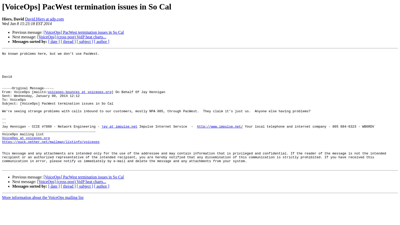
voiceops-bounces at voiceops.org (79, 100)
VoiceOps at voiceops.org (26, 155)
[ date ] (54, 41)
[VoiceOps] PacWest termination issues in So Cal (84, 32)
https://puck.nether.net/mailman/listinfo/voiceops (50, 160)
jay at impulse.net (119, 141)
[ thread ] (68, 41)
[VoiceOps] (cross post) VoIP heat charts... (71, 37)
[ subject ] (85, 41)
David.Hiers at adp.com (44, 19)
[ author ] (101, 41)
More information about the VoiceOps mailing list (42, 220)
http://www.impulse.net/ (220, 141)
